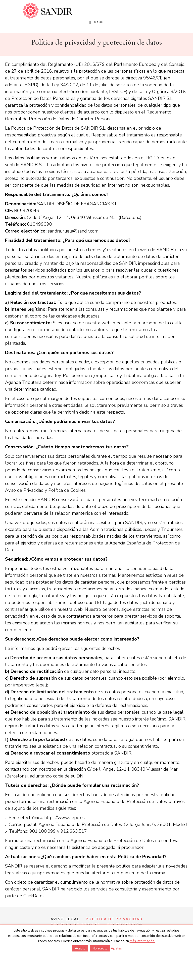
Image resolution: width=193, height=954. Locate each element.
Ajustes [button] (116, 948)
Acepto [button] (80, 948)
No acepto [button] (100, 948)
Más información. (142, 941)
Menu (99, 22)
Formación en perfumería (48, 11)
